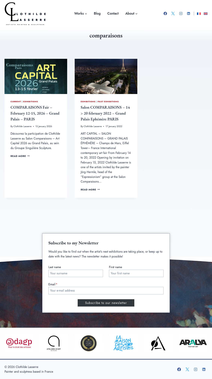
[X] (173, 13)
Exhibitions (30, 101)
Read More (20, 156)
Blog (97, 13)
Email (52, 284)
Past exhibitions (108, 101)
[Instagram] (180, 13)
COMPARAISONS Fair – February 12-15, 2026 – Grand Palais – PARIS (35, 113)
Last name (54, 267)
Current (16, 101)
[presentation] (36, 76)
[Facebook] (165, 13)
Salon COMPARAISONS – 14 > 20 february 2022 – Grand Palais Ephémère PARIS (105, 113)
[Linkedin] (188, 13)
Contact (113, 13)
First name (115, 267)
